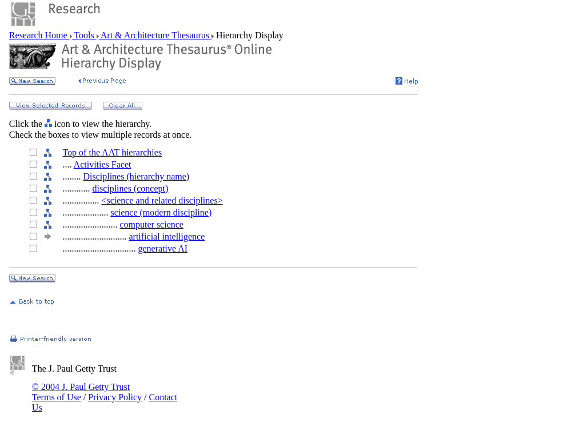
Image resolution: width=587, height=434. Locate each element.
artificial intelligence (167, 236)
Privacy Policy (115, 397)
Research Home (39, 35)
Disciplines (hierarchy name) (136, 176)
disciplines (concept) (130, 188)
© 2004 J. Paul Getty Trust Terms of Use (81, 392)
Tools (84, 35)
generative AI (162, 248)
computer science (151, 224)
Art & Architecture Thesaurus (155, 35)
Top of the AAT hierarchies (112, 152)
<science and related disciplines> (161, 200)
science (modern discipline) (160, 212)
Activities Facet (102, 164)
